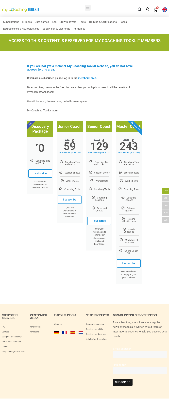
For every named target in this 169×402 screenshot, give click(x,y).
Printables (80, 30)
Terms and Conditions (11, 343)
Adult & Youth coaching (96, 341)
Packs (124, 22)
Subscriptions (11, 22)
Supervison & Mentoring (57, 30)
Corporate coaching (95, 326)
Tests (84, 22)
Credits (5, 348)
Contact (5, 333)
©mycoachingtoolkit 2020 (13, 353)
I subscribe (40, 175)
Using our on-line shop (12, 338)
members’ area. (87, 79)
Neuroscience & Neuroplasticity (21, 30)
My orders (34, 333)
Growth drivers (68, 22)
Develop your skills (94, 331)
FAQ (3, 328)
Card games (42, 22)
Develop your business (96, 336)
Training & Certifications (104, 22)
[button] (88, 8)
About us (58, 326)
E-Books (27, 22)
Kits (55, 22)
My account (35, 328)
